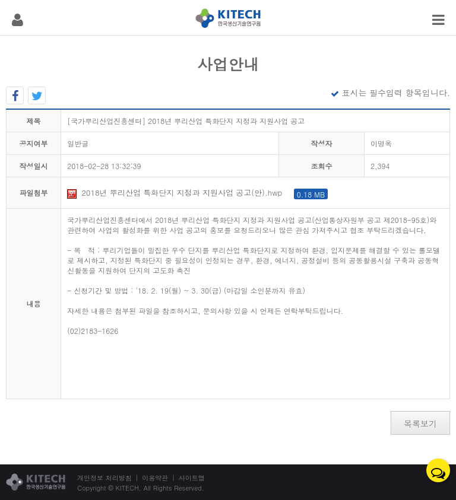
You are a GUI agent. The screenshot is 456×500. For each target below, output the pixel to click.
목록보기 (420, 423)
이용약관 (155, 477)
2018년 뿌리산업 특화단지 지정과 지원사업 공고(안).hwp (197, 192)
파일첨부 (34, 192)
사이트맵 (192, 477)
